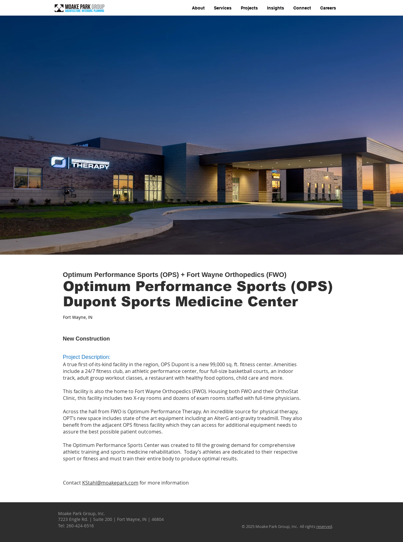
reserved (324, 526)
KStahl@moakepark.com (110, 482)
